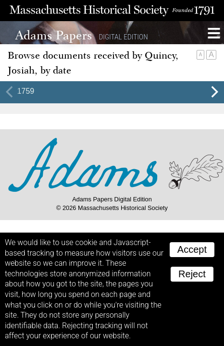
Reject (192, 274)
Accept (192, 249)
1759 (26, 91)
